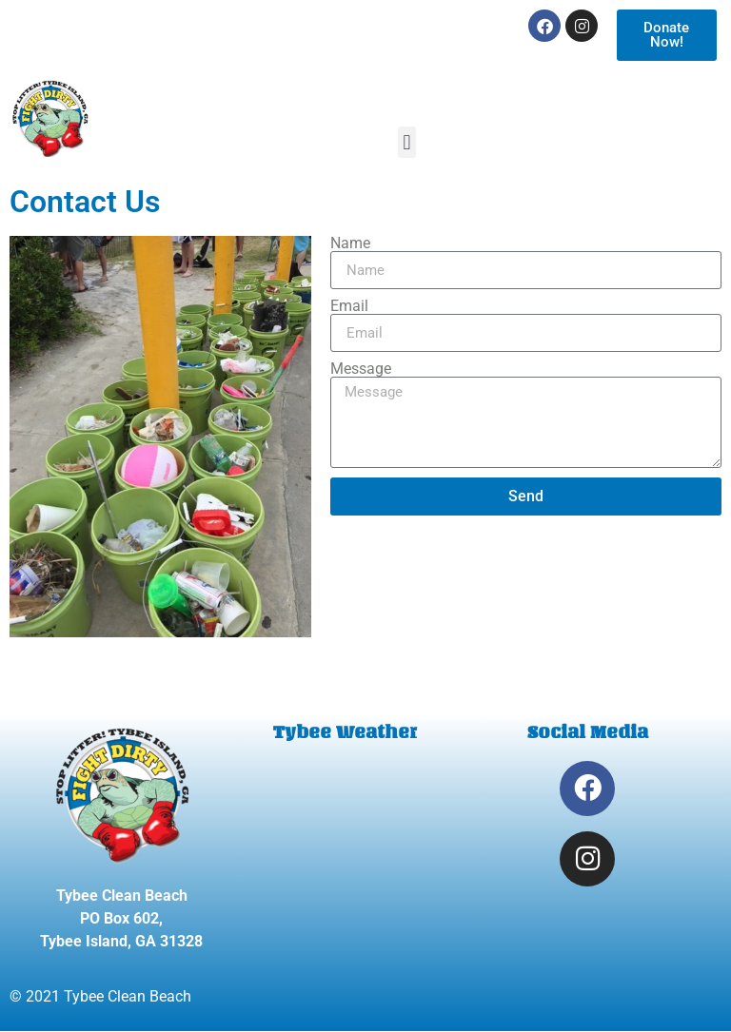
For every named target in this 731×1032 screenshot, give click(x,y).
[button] (407, 142)
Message (360, 369)
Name (350, 243)
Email (349, 306)
